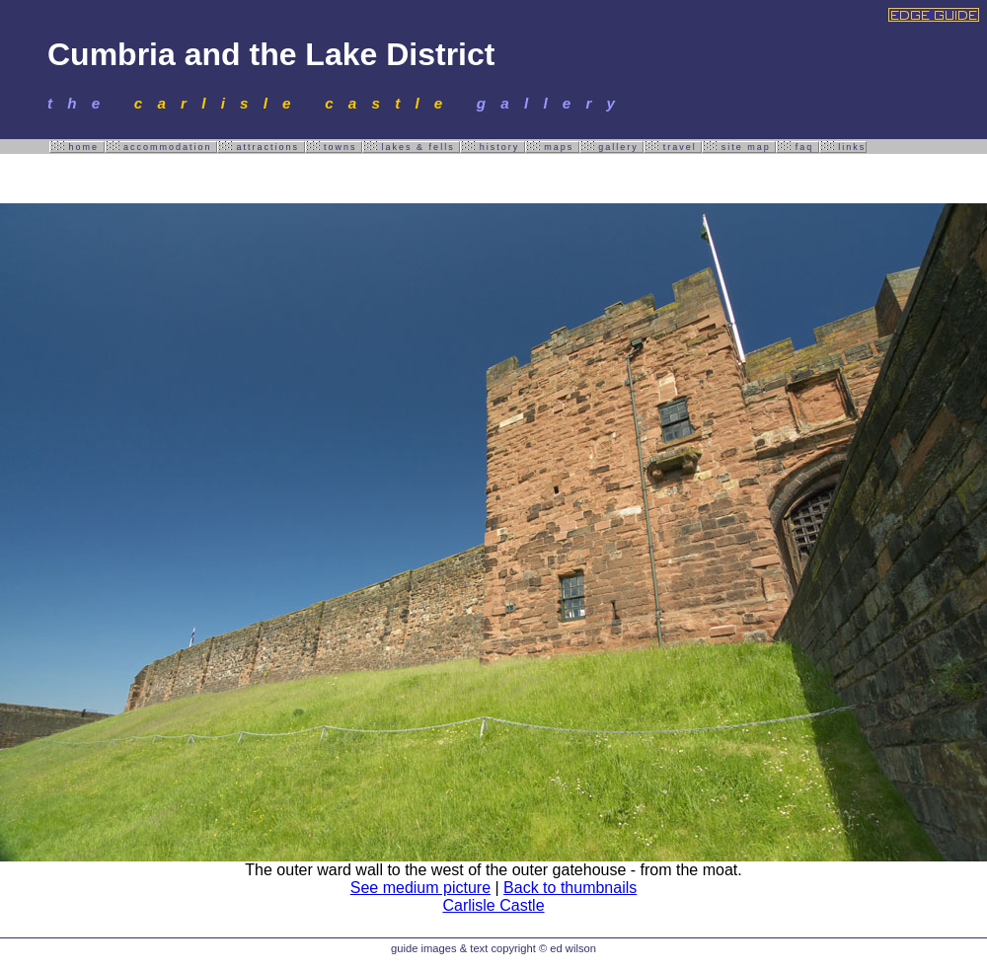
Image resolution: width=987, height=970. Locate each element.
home (77, 146)
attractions (261, 146)
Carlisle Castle (493, 905)
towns (334, 146)
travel (673, 146)
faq (797, 146)
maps (552, 146)
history (492, 146)
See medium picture (420, 887)
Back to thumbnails (570, 887)
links (843, 146)
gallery (612, 146)
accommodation (161, 146)
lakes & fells (411, 146)
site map (739, 146)
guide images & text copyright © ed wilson (493, 948)
